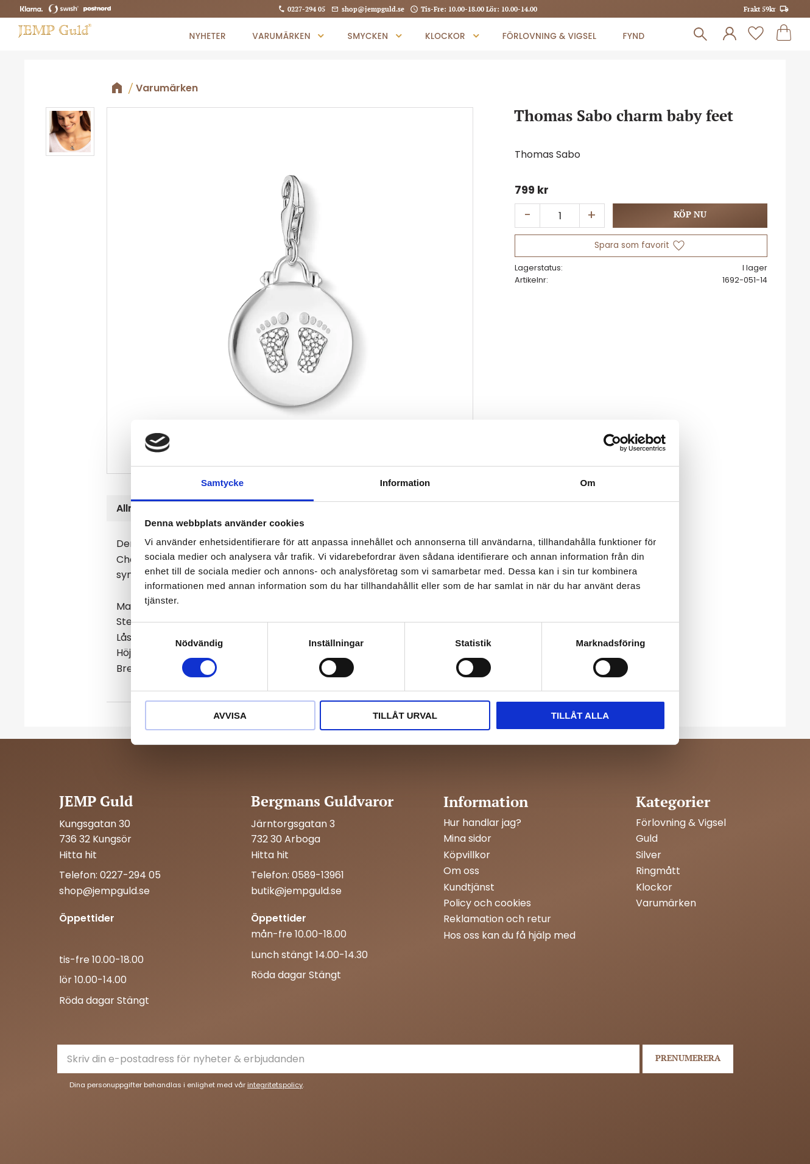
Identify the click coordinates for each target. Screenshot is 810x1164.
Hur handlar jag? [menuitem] (482, 822)
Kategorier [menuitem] (673, 802)
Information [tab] (405, 483)
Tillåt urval (405, 715)
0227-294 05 (306, 8)
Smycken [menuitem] (368, 36)
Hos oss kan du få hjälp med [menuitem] (509, 935)
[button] (756, 34)
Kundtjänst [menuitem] (469, 887)
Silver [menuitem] (648, 855)
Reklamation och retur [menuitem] (497, 919)
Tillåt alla (580, 715)
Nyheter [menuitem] (207, 36)
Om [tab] (587, 483)
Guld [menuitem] (647, 838)
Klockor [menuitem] (445, 36)
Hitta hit (78, 855)
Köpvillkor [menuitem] (466, 855)
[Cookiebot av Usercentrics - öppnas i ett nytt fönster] (612, 443)
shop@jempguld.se (373, 8)
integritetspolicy (275, 1085)
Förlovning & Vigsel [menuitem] (549, 36)
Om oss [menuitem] (461, 871)
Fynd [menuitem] (633, 36)
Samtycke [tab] (222, 483)
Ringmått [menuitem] (658, 871)
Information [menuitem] (485, 802)
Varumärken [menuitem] (281, 36)
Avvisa (230, 715)
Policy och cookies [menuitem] (487, 903)
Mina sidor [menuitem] (467, 838)
